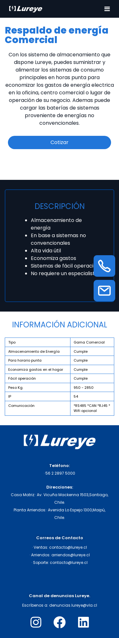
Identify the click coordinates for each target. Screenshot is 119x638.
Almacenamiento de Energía (34, 351)
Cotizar (59, 142)
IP (9, 396)
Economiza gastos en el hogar (35, 369)
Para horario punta (25, 360)
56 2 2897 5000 (60, 473)
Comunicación (21, 405)
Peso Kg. (15, 387)
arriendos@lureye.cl (70, 555)
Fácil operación (22, 378)
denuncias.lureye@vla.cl (73, 605)
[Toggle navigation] (107, 9)
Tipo (12, 342)
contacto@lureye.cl (68, 547)
